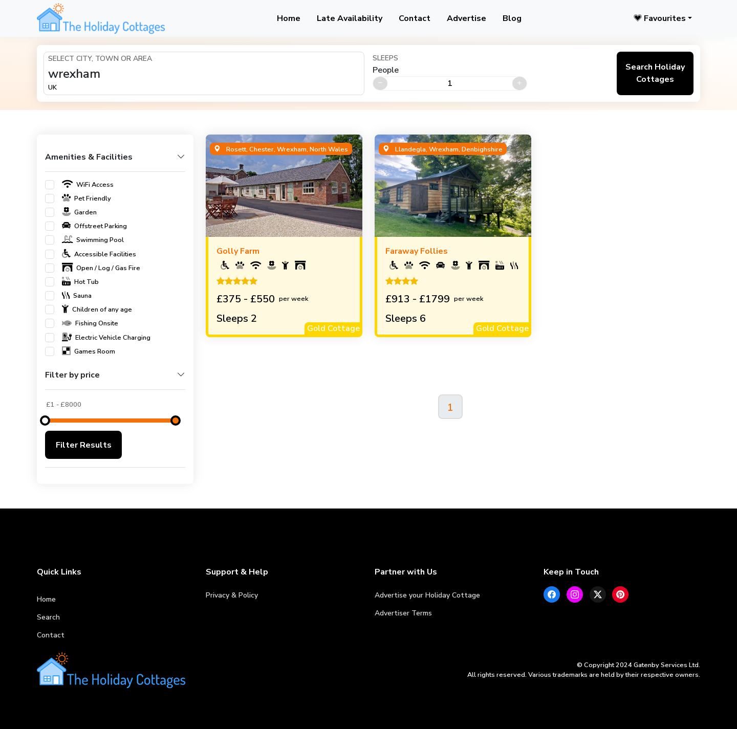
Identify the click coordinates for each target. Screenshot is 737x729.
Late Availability (349, 18)
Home (288, 18)
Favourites (660, 18)
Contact (414, 18)
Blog (512, 18)
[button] (115, 161)
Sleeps (385, 58)
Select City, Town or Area (100, 58)
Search (48, 617)
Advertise (466, 18)
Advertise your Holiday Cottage (427, 595)
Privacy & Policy (232, 595)
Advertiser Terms (403, 613)
